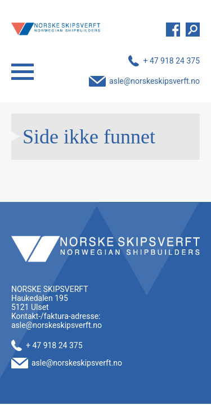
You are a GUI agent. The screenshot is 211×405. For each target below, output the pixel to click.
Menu (22, 72)
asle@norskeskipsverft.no (154, 81)
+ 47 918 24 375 (171, 60)
